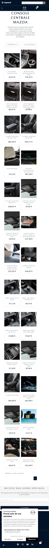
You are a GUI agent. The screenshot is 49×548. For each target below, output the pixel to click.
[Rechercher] (32, 3)
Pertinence (13, 44)
